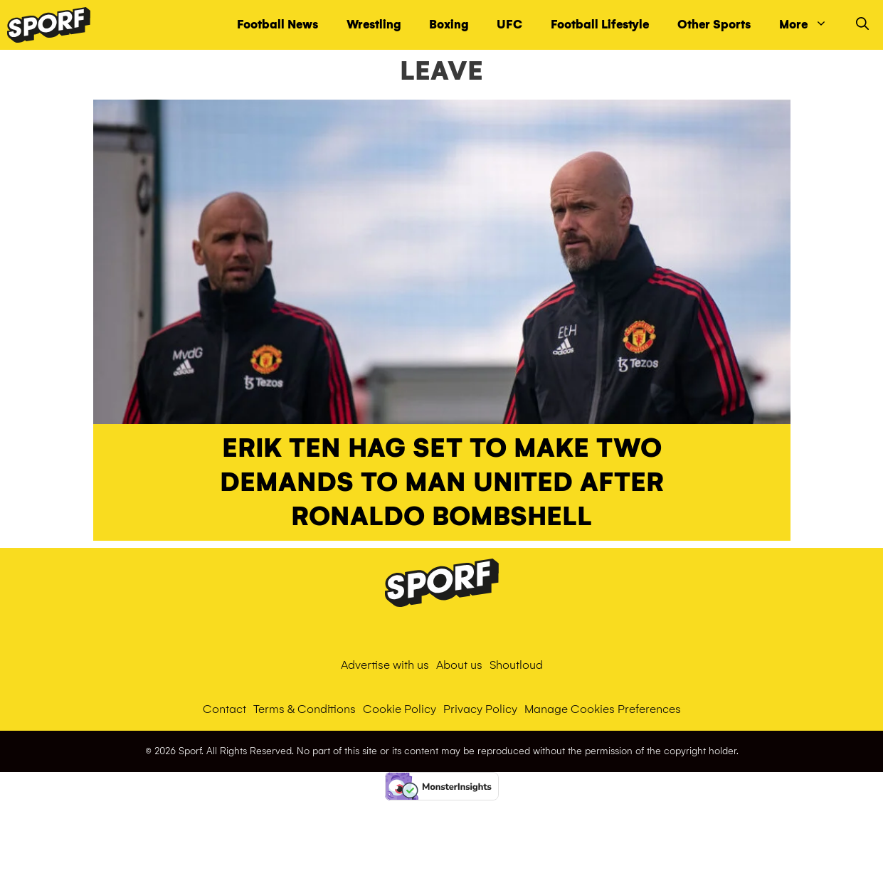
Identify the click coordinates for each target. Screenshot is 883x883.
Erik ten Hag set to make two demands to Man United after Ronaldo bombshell (442, 482)
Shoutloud (516, 665)
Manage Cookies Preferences (602, 709)
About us (459, 665)
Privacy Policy (480, 709)
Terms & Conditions (304, 709)
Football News (277, 24)
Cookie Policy (399, 709)
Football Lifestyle (600, 24)
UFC (509, 24)
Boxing (448, 24)
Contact (224, 709)
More (810, 25)
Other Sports (714, 24)
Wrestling (374, 24)
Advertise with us (385, 665)
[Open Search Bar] (862, 25)
